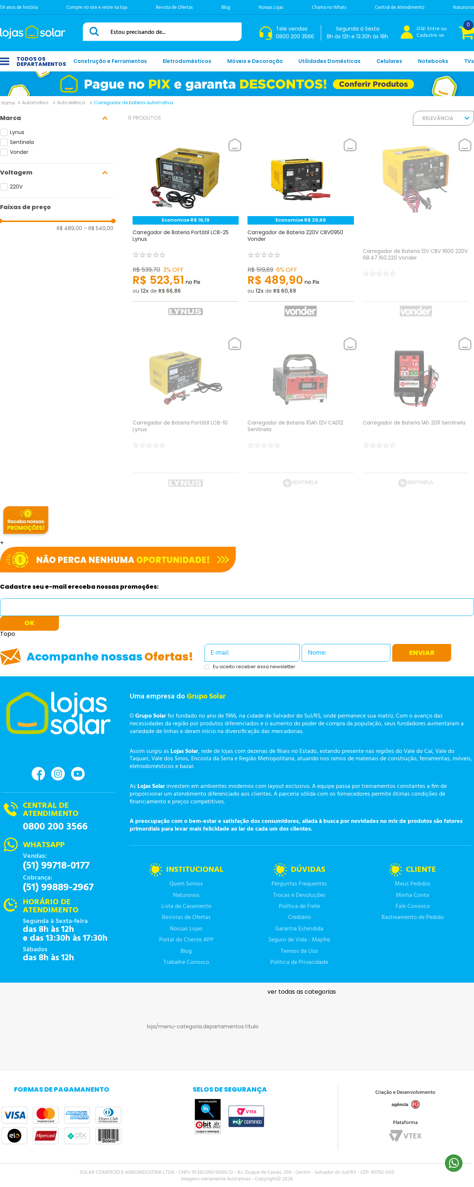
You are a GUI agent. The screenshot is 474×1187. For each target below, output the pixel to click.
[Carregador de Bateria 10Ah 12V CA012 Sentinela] (300, 417)
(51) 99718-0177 (56, 866)
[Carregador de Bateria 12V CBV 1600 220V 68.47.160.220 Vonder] (416, 232)
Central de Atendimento (399, 7)
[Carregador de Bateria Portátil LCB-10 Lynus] (186, 417)
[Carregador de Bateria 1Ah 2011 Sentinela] (416, 417)
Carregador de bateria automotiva (133, 102)
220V (16, 186)
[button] (56, 118)
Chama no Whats (329, 7)
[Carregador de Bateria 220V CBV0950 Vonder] (300, 232)
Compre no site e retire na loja (96, 7)
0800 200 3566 (55, 827)
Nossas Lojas (271, 7)
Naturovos (463, 7)
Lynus (17, 132)
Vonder (19, 152)
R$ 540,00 (98, 228)
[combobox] (162, 31)
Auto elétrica (71, 102)
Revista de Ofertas (174, 7)
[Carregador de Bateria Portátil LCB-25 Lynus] (186, 232)
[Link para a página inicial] (8, 102)
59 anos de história (19, 7)
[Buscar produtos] (95, 31)
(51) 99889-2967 (58, 888)
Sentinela (22, 142)
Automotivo (35, 102)
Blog (225, 7)
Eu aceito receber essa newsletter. (254, 667)
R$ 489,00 (69, 228)
